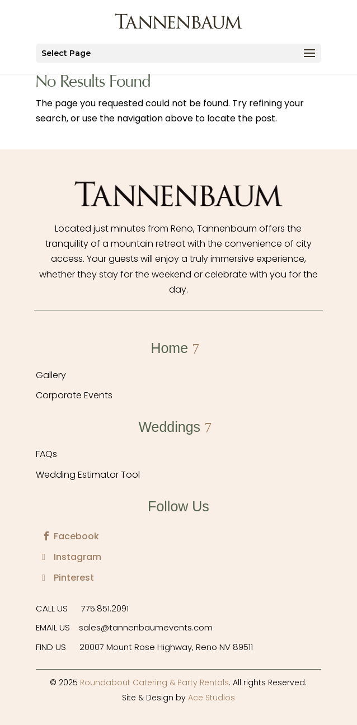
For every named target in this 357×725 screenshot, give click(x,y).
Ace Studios (211, 697)
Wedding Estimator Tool (88, 474)
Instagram (77, 556)
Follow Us (178, 506)
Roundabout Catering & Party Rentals (154, 682)
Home (169, 348)
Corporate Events (74, 395)
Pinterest (74, 577)
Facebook (76, 536)
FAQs (46, 454)
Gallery (51, 375)
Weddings (169, 427)
